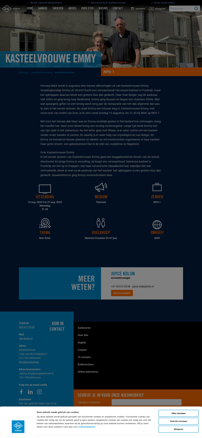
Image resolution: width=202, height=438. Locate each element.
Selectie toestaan (178, 412)
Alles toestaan (178, 404)
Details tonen (126, 432)
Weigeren (178, 420)
